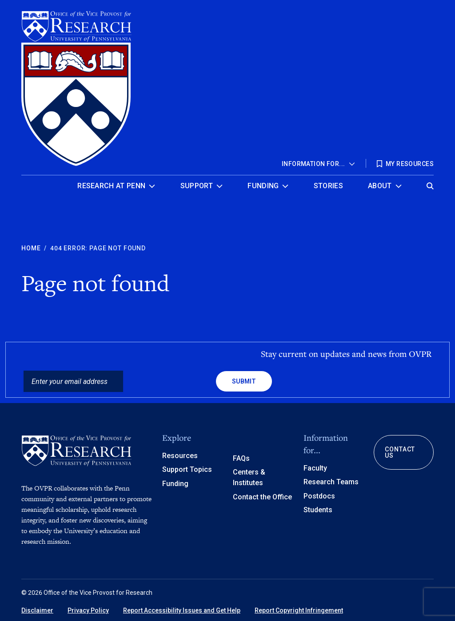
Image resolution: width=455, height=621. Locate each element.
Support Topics (187, 469)
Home (30, 248)
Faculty (315, 468)
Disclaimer (37, 610)
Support (196, 186)
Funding (263, 186)
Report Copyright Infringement (299, 610)
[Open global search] (430, 183)
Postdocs (319, 496)
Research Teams (331, 482)
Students (317, 510)
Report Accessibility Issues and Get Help (181, 610)
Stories (328, 186)
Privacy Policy (88, 610)
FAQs (241, 458)
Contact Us (400, 452)
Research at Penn (111, 186)
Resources (180, 455)
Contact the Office (262, 497)
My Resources (410, 163)
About (380, 186)
